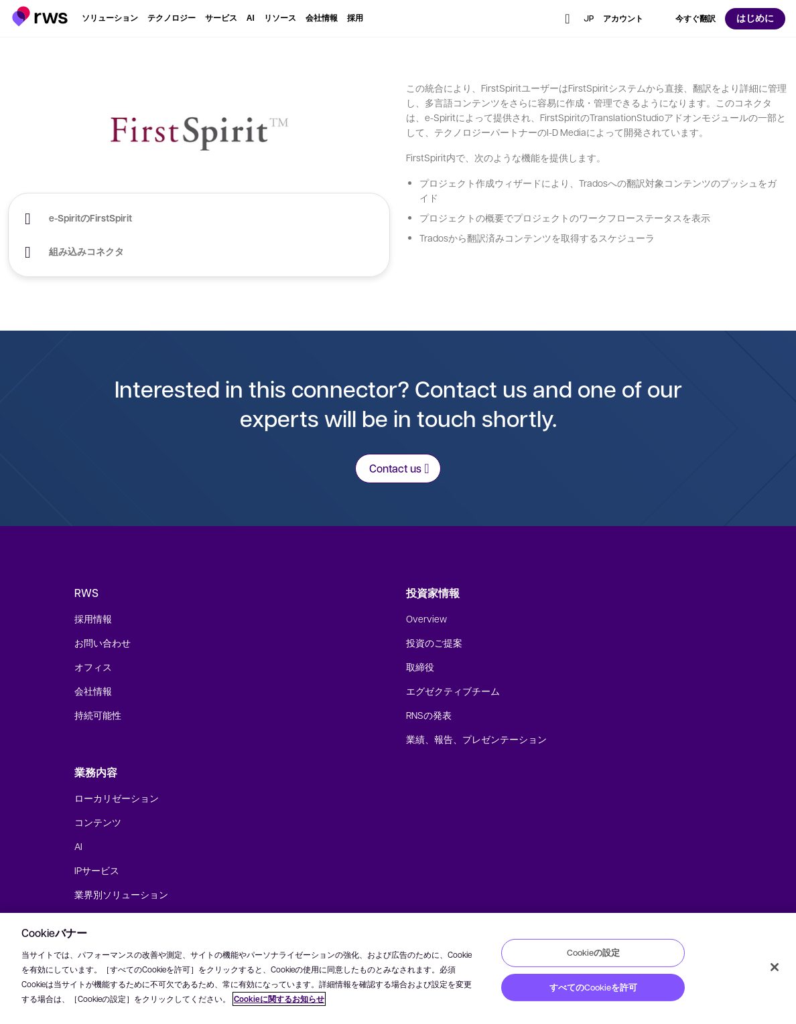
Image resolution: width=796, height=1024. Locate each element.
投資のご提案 (434, 642)
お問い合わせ (102, 642)
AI (78, 846)
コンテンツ (97, 822)
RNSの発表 (429, 715)
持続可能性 (97, 715)
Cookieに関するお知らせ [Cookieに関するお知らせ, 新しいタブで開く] (279, 999)
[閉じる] (774, 967)
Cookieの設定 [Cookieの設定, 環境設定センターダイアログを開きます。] (593, 952)
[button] (40, 16)
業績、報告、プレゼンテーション (476, 739)
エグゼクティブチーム (453, 691)
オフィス (93, 667)
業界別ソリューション (121, 894)
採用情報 (93, 618)
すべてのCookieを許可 (593, 987)
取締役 (420, 667)
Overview (426, 618)
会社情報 (93, 691)
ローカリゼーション (116, 798)
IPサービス (96, 870)
